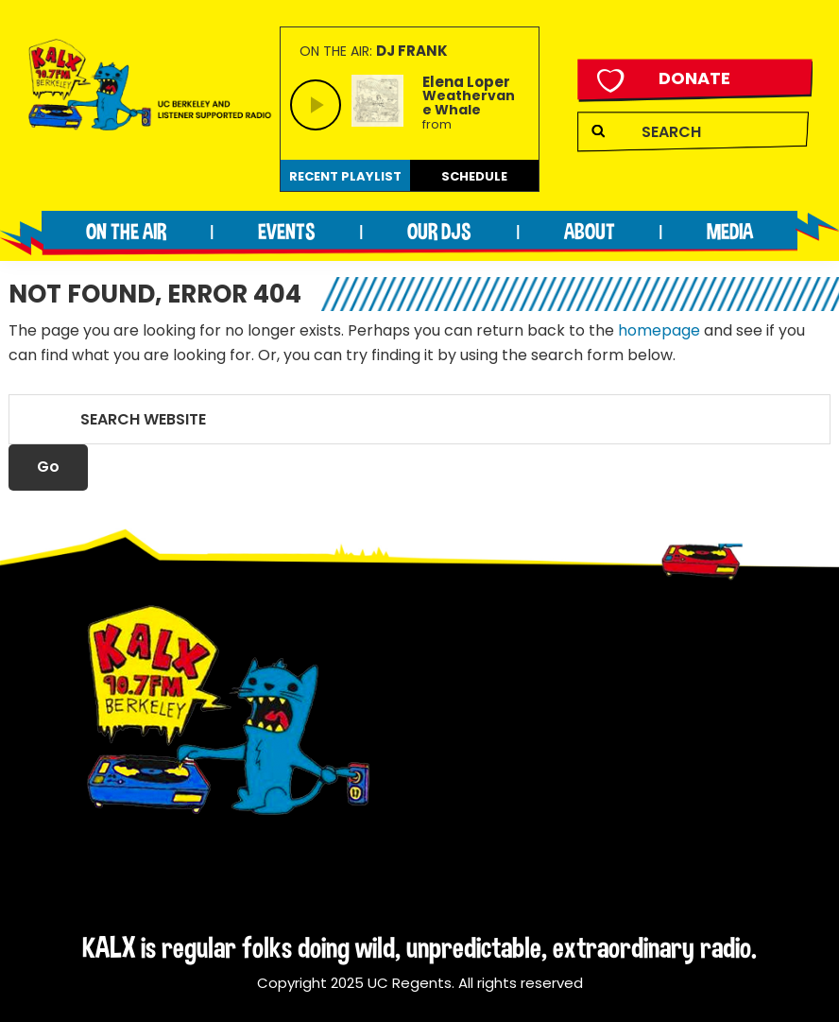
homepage (659, 330)
